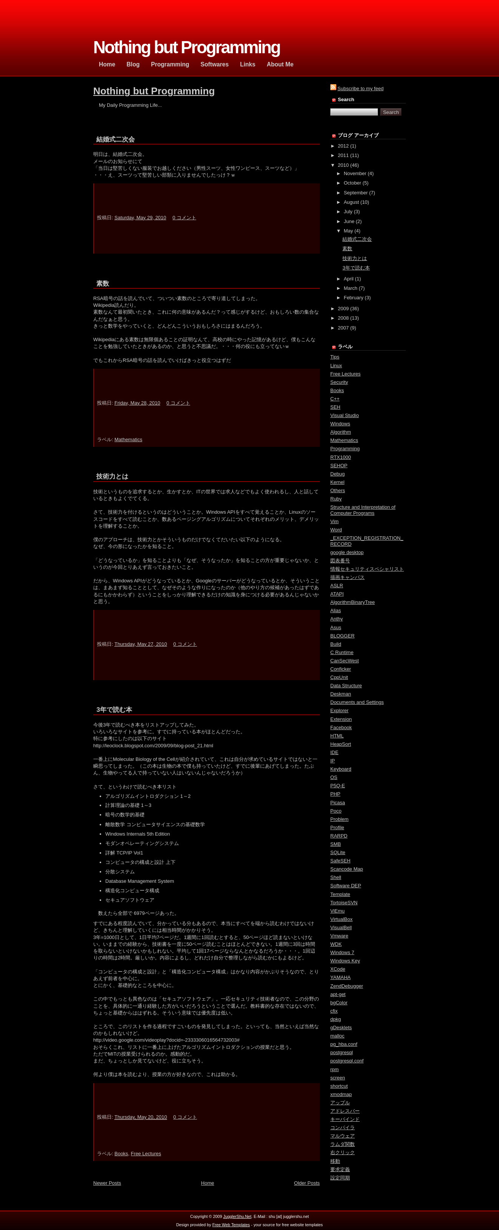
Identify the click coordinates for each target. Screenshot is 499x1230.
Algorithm (340, 432)
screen (337, 1078)
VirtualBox (341, 919)
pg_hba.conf (343, 1044)
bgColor (339, 1002)
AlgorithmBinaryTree (352, 602)
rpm (334, 1069)
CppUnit (339, 677)
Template (340, 894)
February (353, 297)
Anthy (336, 619)
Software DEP (345, 885)
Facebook (341, 727)
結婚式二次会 (115, 139)
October (352, 183)
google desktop (346, 552)
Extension (341, 719)
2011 (343, 155)
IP (332, 761)
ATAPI (337, 594)
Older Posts (307, 1179)
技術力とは (112, 476)
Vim (334, 521)
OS (333, 777)
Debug (337, 474)
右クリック (342, 1152)
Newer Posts (107, 1179)
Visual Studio (344, 415)
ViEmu (337, 911)
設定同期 (340, 1178)
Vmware (339, 936)
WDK (336, 944)
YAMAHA (340, 977)
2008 (343, 318)
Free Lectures (146, 1149)
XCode (337, 969)
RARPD (339, 836)
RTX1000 (340, 457)
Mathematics (128, 439)
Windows (340, 423)
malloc (337, 1036)
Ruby (336, 499)
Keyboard (340, 769)
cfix (334, 1011)
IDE (334, 752)
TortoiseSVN (343, 902)
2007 (343, 328)
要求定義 (340, 1169)
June (349, 221)
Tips (334, 357)
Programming (345, 448)
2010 (343, 165)
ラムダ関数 (342, 1144)
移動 (335, 1161)
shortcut (339, 1086)
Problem (339, 819)
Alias (335, 610)
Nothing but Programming (154, 91)
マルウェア (342, 1136)
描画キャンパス (347, 577)
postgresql (341, 1052)
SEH (335, 407)
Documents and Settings (357, 702)
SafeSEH (340, 861)
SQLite (337, 852)
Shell (335, 877)
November (355, 173)
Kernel (337, 482)
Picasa (337, 802)
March (350, 288)
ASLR (336, 585)
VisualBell (341, 927)
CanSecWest (344, 660)
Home (207, 1179)
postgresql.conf (346, 1061)
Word (336, 530)
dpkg (335, 1019)
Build (335, 644)
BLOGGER (342, 636)
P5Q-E (337, 785)
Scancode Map (346, 869)
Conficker (340, 669)
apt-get (337, 994)
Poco (336, 811)
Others (337, 490)
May (348, 231)
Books (121, 1149)
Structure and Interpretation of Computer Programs (363, 510)
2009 (343, 308)
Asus (335, 627)
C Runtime (341, 652)
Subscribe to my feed (360, 88)
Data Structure (346, 685)
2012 (343, 146)
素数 (102, 283)
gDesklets (341, 1027)
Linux (336, 365)
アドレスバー (345, 1111)
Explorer (339, 710)
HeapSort (340, 744)
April (349, 279)
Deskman (340, 694)
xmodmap (341, 1094)
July (348, 211)
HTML (336, 736)
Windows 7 (342, 952)
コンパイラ (342, 1127)
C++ (335, 399)
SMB (335, 844)
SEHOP (339, 465)
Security (339, 382)
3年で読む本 (114, 709)
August (351, 202)
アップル (340, 1102)
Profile (337, 827)
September (356, 193)
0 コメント (184, 217)
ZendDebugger (346, 986)
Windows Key (345, 961)
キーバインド (345, 1119)
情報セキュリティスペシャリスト (367, 569)
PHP (335, 794)
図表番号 (340, 560)
